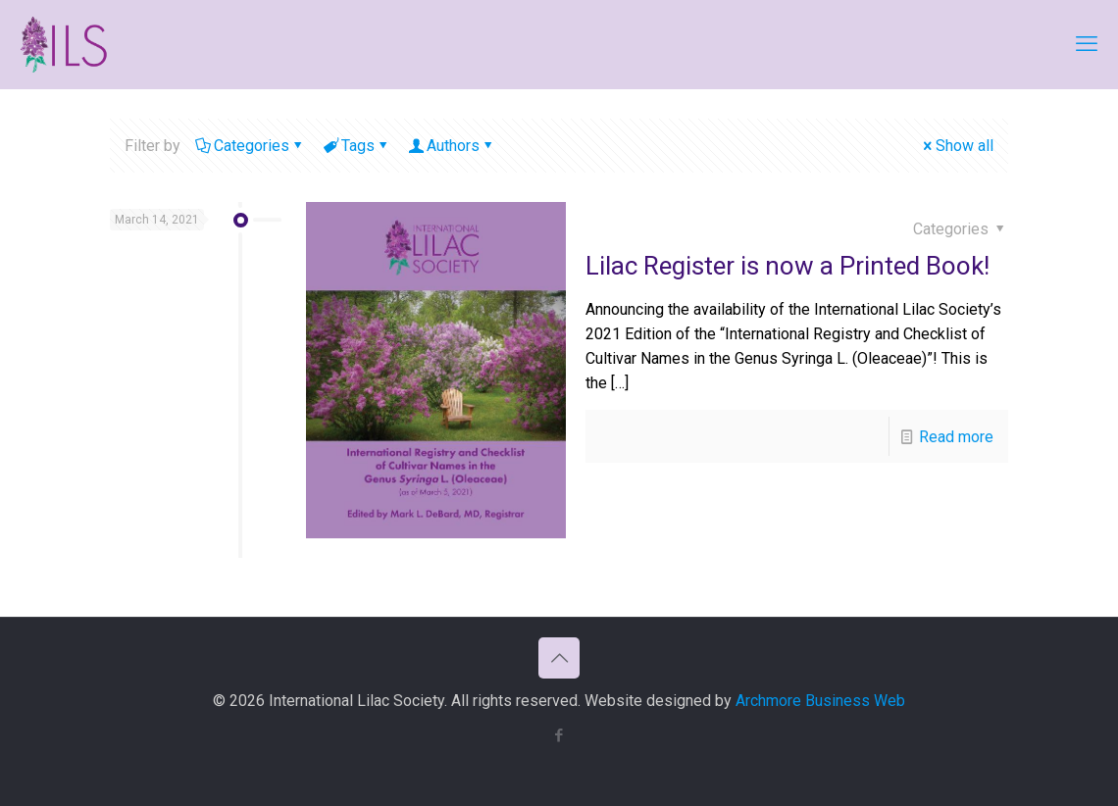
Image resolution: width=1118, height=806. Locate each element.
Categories (250, 145)
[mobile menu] (1086, 44)
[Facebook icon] (559, 735)
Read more (956, 437)
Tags (356, 145)
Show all (956, 145)
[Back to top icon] (559, 658)
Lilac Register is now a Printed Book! (787, 265)
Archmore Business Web (820, 700)
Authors (451, 145)
